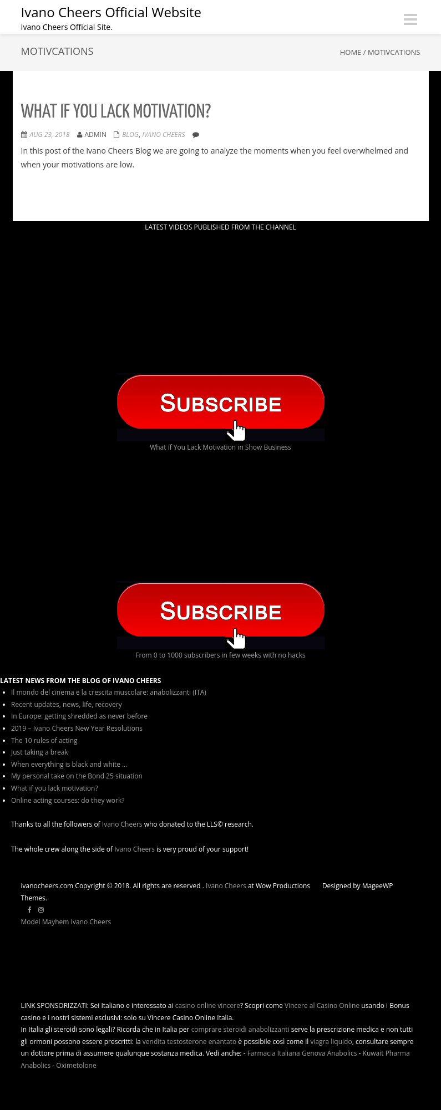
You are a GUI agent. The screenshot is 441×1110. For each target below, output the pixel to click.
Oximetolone (76, 1065)
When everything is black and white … (69, 764)
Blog (130, 134)
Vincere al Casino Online (322, 1005)
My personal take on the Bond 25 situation (77, 776)
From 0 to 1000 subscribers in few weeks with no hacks (220, 655)
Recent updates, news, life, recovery (66, 704)
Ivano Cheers (122, 824)
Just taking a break (39, 752)
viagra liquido (331, 1041)
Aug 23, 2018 (50, 134)
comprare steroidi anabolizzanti (240, 1029)
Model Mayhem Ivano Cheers (66, 921)
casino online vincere (207, 1005)
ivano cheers (163, 134)
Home (351, 52)
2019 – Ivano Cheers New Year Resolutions (77, 728)
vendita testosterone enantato (189, 1041)
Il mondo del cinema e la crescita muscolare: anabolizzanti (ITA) (108, 692)
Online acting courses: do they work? (67, 800)
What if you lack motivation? (116, 112)
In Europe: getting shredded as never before (79, 716)
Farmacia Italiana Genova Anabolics (302, 1053)
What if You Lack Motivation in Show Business (220, 447)
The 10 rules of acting (44, 740)
